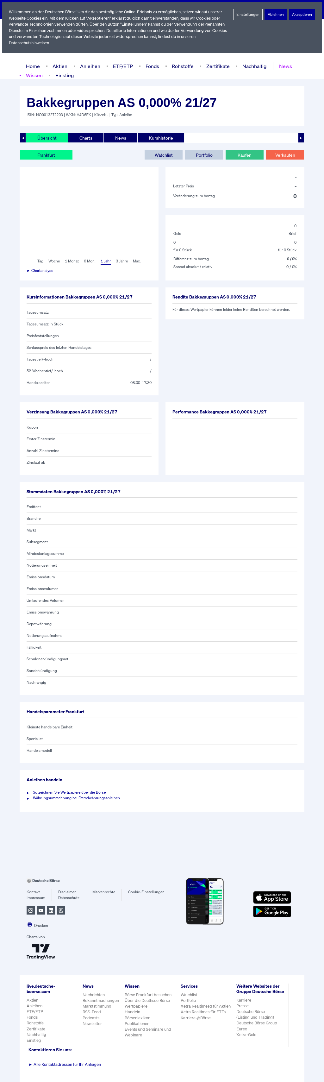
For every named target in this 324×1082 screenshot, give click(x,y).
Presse (242, 1011)
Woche (53, 261)
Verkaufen (285, 154)
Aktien (59, 66)
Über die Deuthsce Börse (148, 1000)
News (283, 66)
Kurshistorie (160, 137)
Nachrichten (93, 994)
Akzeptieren (302, 14)
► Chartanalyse (40, 270)
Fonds (152, 66)
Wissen (34, 75)
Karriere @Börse (196, 1018)
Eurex (241, 1034)
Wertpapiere (136, 1006)
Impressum (36, 898)
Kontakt (33, 892)
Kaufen (245, 154)
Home (33, 66)
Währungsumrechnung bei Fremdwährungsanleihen (76, 798)
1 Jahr (105, 261)
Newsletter (92, 1023)
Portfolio (204, 154)
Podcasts (91, 1018)
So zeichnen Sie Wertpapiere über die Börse (70, 792)
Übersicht (46, 137)
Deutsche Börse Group (257, 1028)
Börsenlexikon (138, 1018)
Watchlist (163, 154)
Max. (137, 261)
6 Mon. (89, 261)
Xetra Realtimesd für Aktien (206, 1006)
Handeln (132, 1012)
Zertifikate (217, 66)
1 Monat (71, 261)
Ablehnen (276, 14)
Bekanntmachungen (101, 1000)
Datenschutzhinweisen (29, 43)
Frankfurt (46, 154)
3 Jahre (121, 261)
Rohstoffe (182, 66)
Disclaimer (67, 892)
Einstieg (64, 75)
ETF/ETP (121, 66)
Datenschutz (68, 898)
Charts (85, 137)
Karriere (243, 1005)
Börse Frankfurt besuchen (148, 994)
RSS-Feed (92, 1012)
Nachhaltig (252, 66)
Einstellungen (248, 14)
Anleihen (88, 66)
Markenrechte (103, 892)
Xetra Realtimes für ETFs (204, 1012)
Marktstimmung (97, 1006)
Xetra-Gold (246, 1040)
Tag (40, 261)
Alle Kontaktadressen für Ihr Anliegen (64, 1064)
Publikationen (137, 1023)
